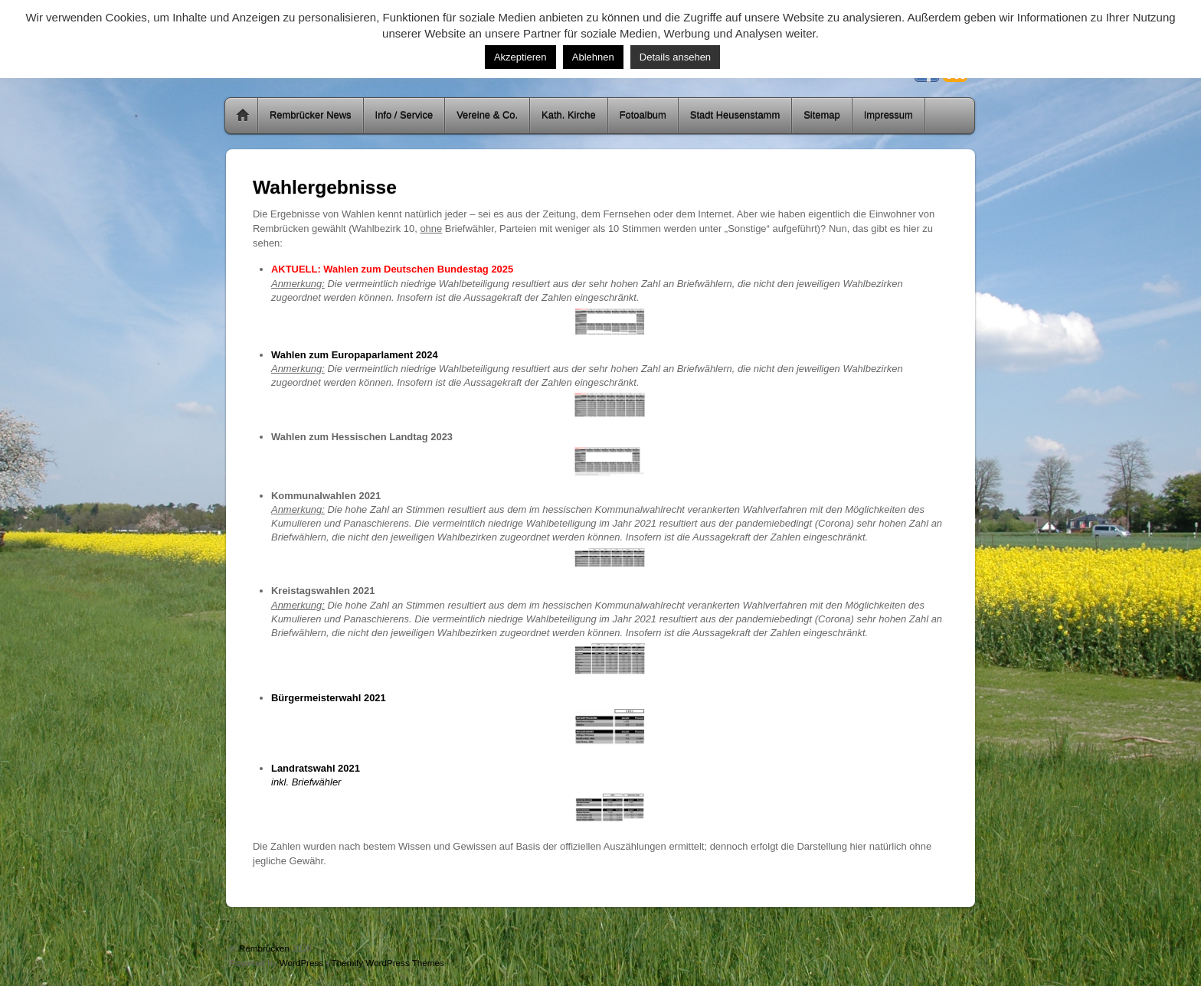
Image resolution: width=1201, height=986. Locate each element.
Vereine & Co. (487, 115)
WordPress (301, 963)
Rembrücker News (311, 115)
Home (242, 115)
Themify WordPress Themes (388, 963)
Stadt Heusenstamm (735, 115)
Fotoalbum (643, 115)
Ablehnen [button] (593, 57)
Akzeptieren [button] (520, 57)
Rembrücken (264, 948)
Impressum (888, 115)
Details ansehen (675, 57)
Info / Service (404, 115)
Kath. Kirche (569, 115)
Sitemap (821, 115)
